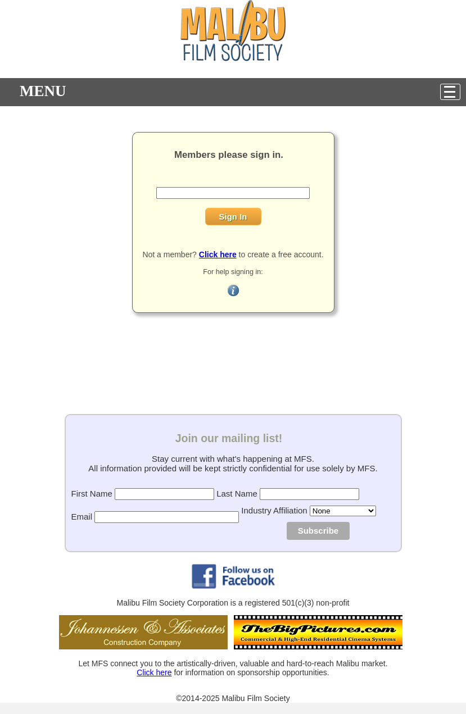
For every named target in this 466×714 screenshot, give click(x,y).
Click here (154, 672)
